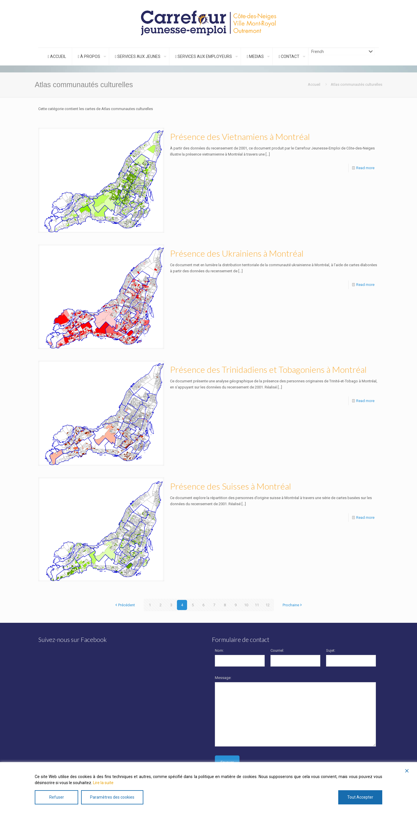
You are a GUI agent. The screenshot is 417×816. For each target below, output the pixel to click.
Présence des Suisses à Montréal (230, 486)
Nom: (219, 650)
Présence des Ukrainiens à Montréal (236, 253)
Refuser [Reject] (56, 797)
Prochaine (293, 605)
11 (257, 605)
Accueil (314, 84)
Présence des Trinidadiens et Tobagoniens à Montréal (268, 369)
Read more (365, 168)
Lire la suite (103, 782)
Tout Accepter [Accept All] (360, 797)
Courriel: (277, 650)
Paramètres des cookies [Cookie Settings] (112, 797)
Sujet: (330, 650)
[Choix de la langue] (341, 51)
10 (246, 605)
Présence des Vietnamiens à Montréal (240, 136)
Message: (223, 678)
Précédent (124, 605)
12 (268, 605)
